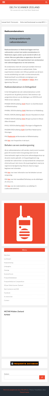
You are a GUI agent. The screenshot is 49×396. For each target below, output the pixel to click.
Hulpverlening (8, 262)
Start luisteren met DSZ (11, 289)
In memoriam (8, 296)
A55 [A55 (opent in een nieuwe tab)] (22, 125)
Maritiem (7, 255)
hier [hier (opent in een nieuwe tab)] (9, 179)
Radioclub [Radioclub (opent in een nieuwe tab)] (11, 136)
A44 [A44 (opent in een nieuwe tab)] (23, 110)
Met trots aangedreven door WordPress (15, 390)
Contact (6, 300)
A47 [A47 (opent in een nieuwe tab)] (23, 115)
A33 (23, 104)
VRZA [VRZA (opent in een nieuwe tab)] (32, 80)
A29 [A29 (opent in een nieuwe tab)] (22, 130)
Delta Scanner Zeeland (24, 7)
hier (9, 140)
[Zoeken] (42, 377)
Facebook (7, 293)
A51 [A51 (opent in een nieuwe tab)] (23, 119)
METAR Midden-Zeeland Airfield (14, 313)
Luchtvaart (7, 259)
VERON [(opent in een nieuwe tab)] (24, 80)
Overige (6, 270)
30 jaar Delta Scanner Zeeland (13, 285)
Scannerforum (8, 274)
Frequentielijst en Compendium (14, 281)
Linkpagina (7, 266)
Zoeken (6, 374)
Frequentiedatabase (10, 278)
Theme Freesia (24, 392)
